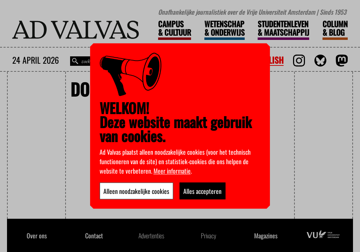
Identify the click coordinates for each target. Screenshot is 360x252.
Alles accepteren (202, 191)
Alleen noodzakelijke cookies (136, 191)
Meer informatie (172, 170)
